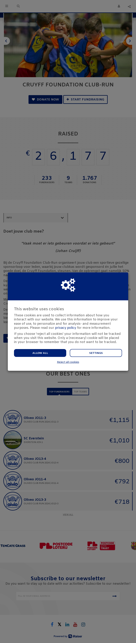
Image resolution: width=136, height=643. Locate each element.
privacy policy (65, 328)
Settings (96, 353)
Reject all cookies (68, 362)
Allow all (40, 353)
